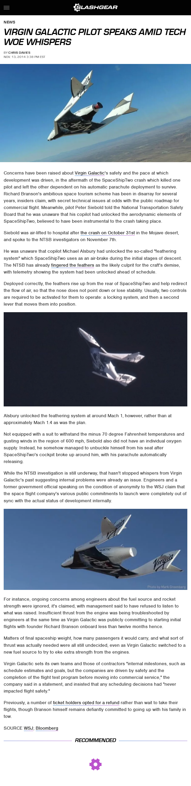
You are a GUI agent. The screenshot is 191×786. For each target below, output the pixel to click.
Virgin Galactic (90, 173)
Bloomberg (47, 728)
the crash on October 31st (108, 233)
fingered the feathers (72, 265)
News (9, 22)
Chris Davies (19, 52)
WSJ (28, 728)
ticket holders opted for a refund (86, 702)
